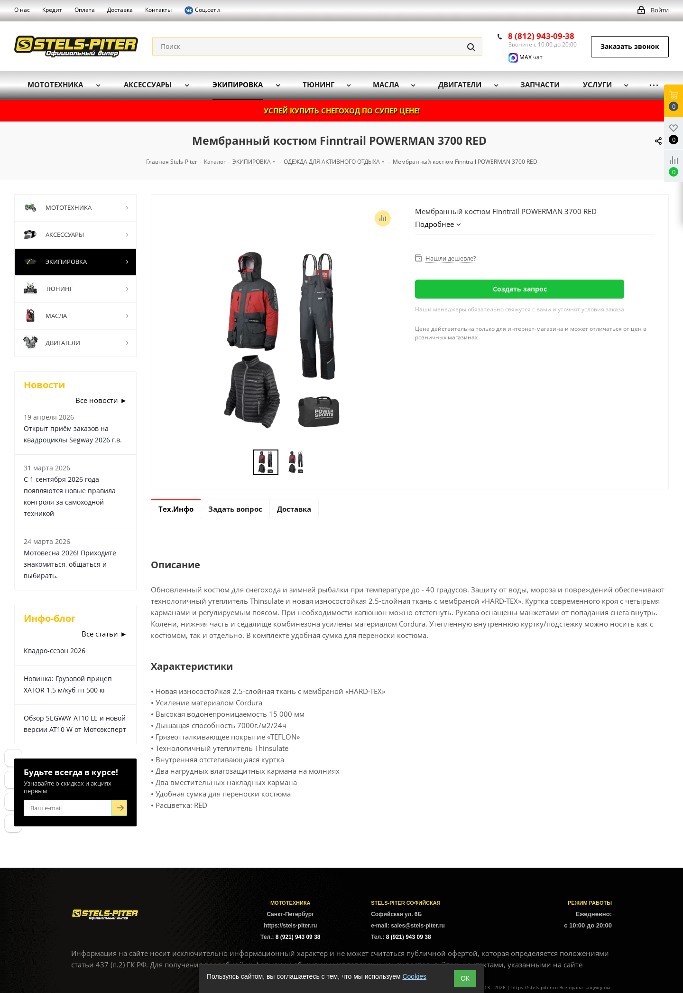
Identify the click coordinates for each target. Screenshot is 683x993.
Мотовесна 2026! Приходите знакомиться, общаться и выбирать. (70, 564)
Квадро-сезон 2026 (54, 650)
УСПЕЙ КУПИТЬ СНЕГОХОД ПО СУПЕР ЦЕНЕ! (342, 110)
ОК (465, 978)
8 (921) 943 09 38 (298, 937)
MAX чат (525, 57)
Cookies (414, 976)
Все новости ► (101, 400)
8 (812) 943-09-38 (541, 35)
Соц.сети (202, 10)
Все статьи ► (104, 633)
